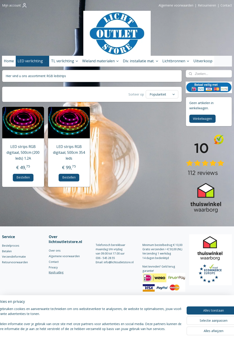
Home (9, 60)
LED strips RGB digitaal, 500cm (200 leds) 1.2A (23, 152)
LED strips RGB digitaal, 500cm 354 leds (69, 152)
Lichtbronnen (176, 60)
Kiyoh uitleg (56, 272)
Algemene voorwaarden (176, 5)
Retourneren (207, 5)
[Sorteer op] (162, 94)
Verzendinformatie (14, 257)
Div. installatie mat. (141, 60)
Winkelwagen (202, 118)
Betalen (7, 251)
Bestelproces (10, 246)
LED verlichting (32, 60)
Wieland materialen (100, 60)
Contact (226, 5)
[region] (87, 319)
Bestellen (23, 177)
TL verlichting (65, 60)
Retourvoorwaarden (15, 262)
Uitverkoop (202, 60)
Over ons (55, 250)
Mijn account (14, 5)
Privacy (53, 267)
